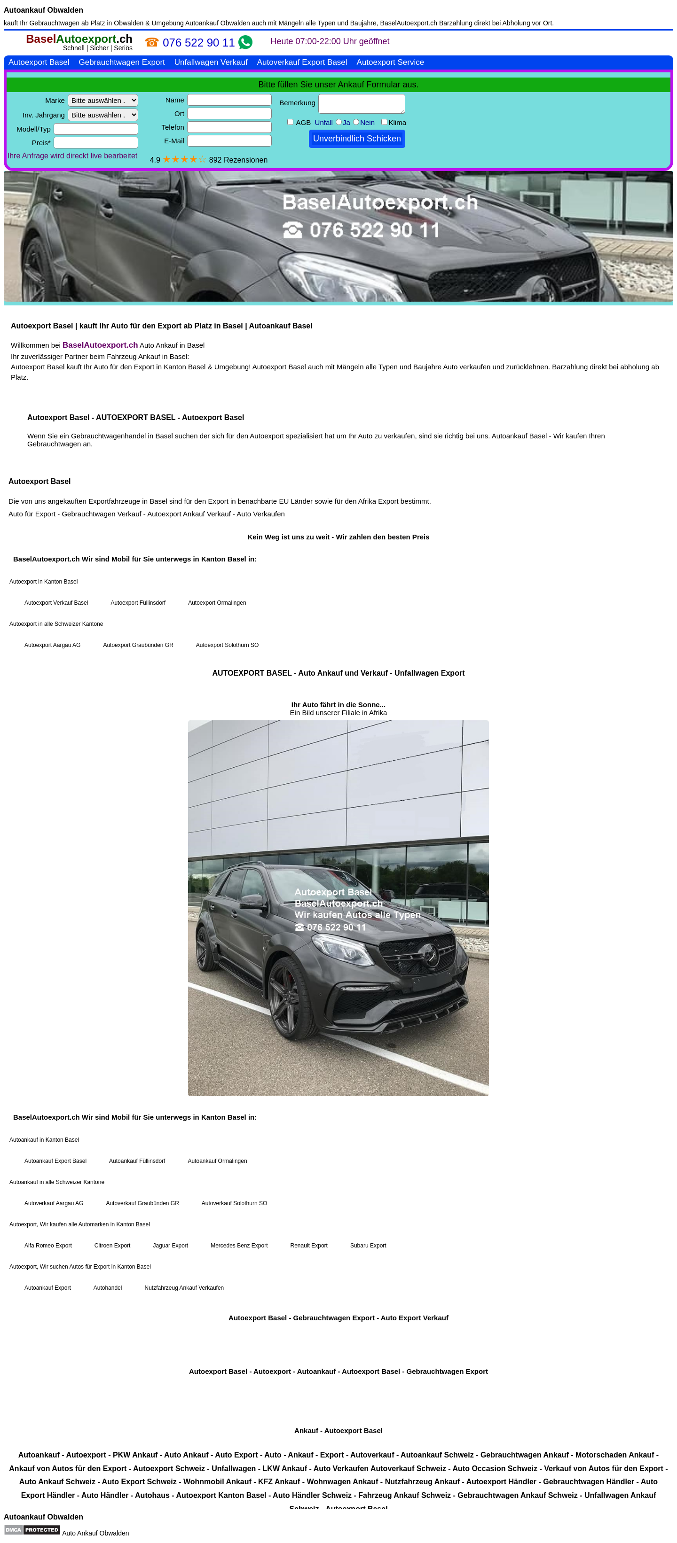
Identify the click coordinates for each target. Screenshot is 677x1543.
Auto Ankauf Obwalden (95, 1533)
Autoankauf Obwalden (43, 10)
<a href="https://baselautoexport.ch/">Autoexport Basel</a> (338, 769)
